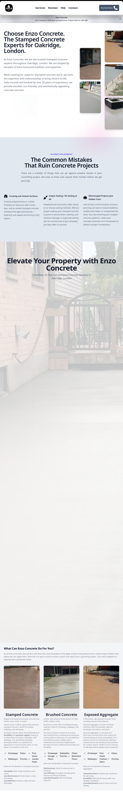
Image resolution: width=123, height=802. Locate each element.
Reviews (53, 7)
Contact (73, 7)
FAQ (63, 7)
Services (40, 7)
